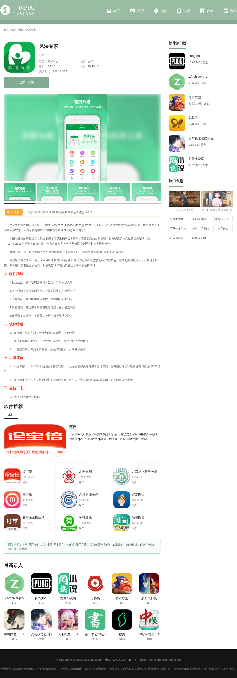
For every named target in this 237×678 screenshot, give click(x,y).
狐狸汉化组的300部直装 (201, 238)
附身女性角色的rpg (179, 219)
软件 (160, 10)
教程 (183, 11)
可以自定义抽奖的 (179, 238)
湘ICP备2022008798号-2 (120, 659)
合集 (230, 11)
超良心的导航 (200, 228)
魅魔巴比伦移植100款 (223, 219)
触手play (223, 228)
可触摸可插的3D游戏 (201, 219)
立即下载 (27, 82)
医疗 (21, 29)
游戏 (137, 11)
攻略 (207, 11)
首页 (113, 11)
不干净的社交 (178, 228)
